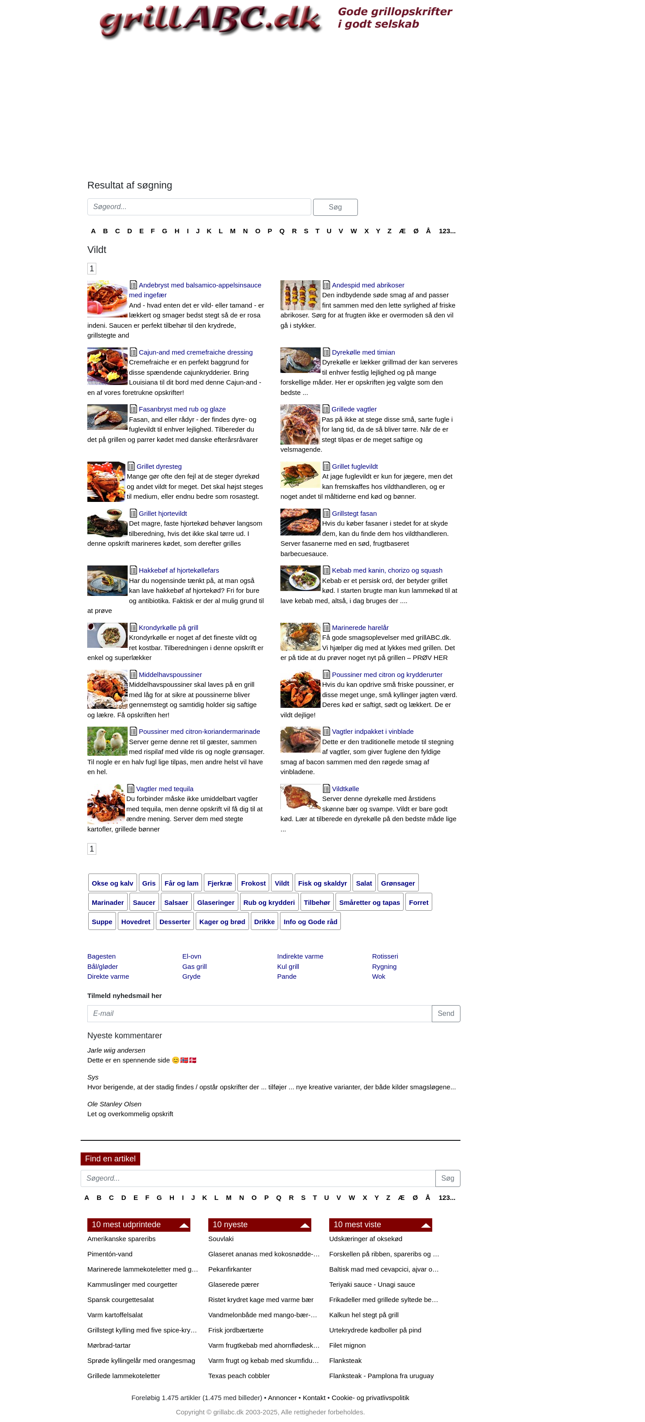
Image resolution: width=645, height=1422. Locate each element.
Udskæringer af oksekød (365, 1238)
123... (447, 231)
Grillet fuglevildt (370, 482)
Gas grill (194, 966)
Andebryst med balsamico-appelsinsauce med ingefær (177, 311)
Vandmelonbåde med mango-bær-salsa (264, 1315)
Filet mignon (347, 1345)
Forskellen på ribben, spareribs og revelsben (385, 1254)
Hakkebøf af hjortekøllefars (177, 591)
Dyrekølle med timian (370, 373)
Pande (287, 976)
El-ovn (192, 956)
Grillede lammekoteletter (123, 1375)
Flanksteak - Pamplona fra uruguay (381, 1375)
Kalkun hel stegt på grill (364, 1315)
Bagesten (101, 956)
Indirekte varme (300, 956)
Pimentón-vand (110, 1254)
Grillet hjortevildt (177, 529)
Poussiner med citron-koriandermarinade (177, 752)
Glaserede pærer (233, 1284)
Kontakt (314, 1397)
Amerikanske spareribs (121, 1238)
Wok (379, 976)
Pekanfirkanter (230, 1269)
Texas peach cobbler (239, 1375)
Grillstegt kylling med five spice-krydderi (143, 1330)
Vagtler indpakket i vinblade (370, 752)
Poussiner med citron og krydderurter (370, 695)
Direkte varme (108, 976)
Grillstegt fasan (370, 534)
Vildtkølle (370, 810)
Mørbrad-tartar (109, 1345)
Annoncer (282, 1397)
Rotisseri (385, 956)
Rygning (384, 966)
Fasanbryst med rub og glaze (177, 425)
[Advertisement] (273, 108)
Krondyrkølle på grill (177, 643)
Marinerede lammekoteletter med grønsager (143, 1269)
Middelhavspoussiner (177, 695)
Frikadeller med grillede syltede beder (385, 1299)
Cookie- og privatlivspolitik (370, 1397)
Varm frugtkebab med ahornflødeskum (264, 1345)
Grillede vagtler (370, 430)
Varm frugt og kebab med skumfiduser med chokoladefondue (264, 1360)
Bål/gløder (102, 966)
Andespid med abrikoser (370, 306)
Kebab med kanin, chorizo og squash (370, 586)
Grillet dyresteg (177, 482)
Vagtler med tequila (177, 810)
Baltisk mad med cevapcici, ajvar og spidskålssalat (385, 1269)
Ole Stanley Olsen (114, 1104)
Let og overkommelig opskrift (130, 1114)
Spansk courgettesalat (120, 1299)
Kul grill (288, 966)
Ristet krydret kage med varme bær (261, 1299)
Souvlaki (221, 1238)
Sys (93, 1077)
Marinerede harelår (370, 643)
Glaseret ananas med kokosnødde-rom (264, 1254)
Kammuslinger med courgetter (132, 1284)
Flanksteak (345, 1360)
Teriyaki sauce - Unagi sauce (372, 1284)
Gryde (191, 976)
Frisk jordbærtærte (235, 1330)
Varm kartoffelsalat (115, 1315)
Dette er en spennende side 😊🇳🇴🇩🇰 (142, 1060)
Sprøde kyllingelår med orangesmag (141, 1360)
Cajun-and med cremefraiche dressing (177, 373)
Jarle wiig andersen (116, 1050)
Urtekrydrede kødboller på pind (375, 1330)
